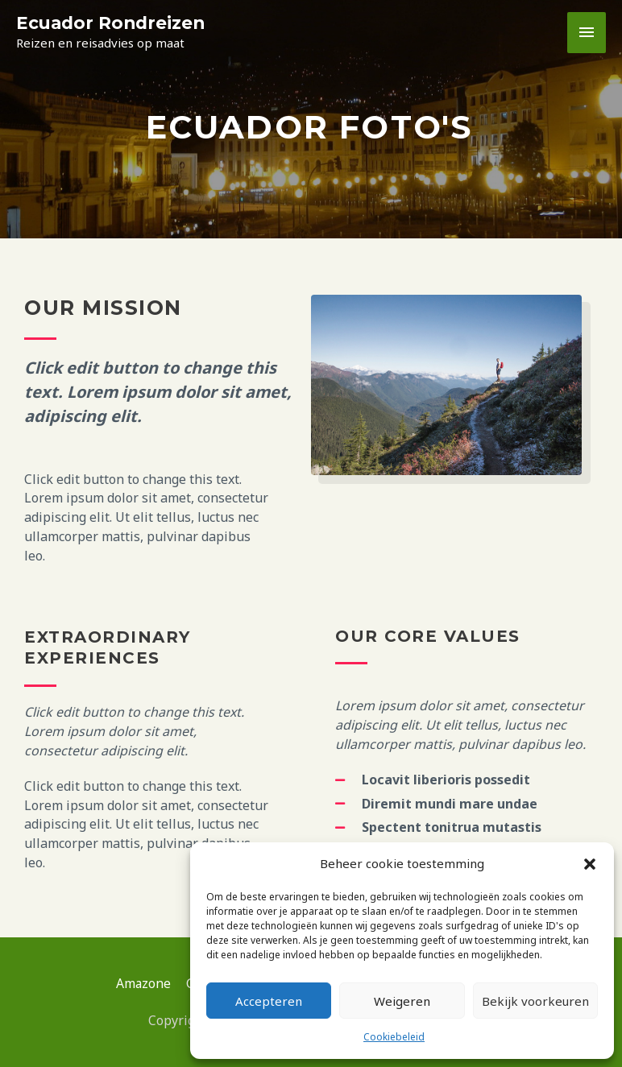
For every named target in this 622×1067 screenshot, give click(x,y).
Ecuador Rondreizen (112, 23)
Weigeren (402, 1001)
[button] (590, 864)
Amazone (138, 983)
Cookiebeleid (394, 1037)
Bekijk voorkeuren (535, 1001)
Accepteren (268, 1001)
